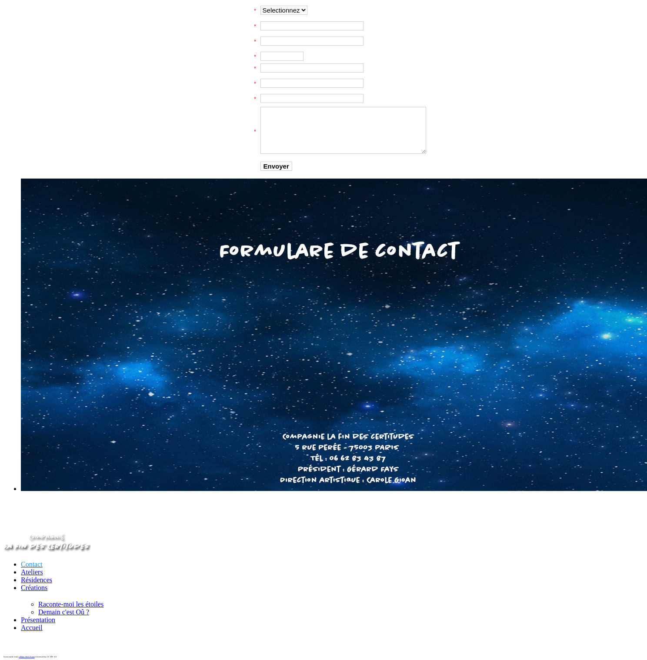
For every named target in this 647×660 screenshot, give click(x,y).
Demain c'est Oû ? (63, 612)
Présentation (38, 620)
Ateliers (32, 572)
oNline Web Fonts (26, 657)
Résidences (36, 580)
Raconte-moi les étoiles (70, 604)
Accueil (32, 627)
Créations (34, 587)
